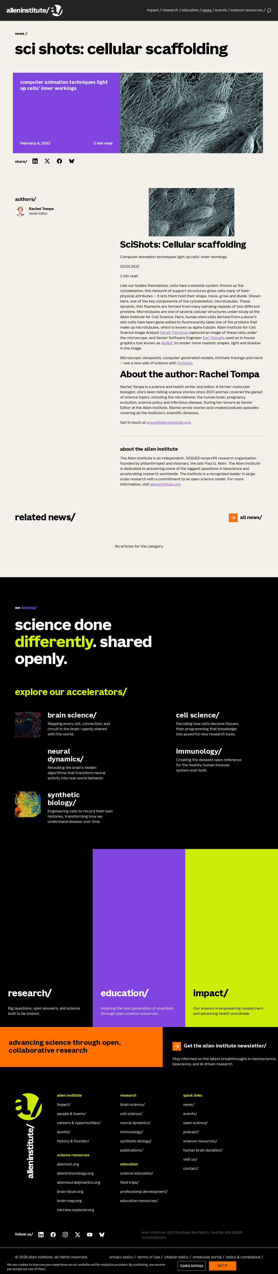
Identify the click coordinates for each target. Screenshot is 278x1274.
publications (130, 1150)
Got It (222, 1265)
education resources (138, 1201)
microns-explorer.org (75, 1210)
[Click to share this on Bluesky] (72, 161)
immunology (130, 1132)
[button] (154, 10)
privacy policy (121, 1257)
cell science (130, 1114)
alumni (63, 1132)
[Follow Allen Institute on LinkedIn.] (41, 1234)
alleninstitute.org (165, 484)
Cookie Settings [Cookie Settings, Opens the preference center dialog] (191, 1265)
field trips (128, 1183)
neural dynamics (134, 1123)
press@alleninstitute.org (168, 423)
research (170, 10)
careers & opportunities (78, 1123)
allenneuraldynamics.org (78, 1183)
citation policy (176, 1257)
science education (136, 1173)
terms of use (149, 1257)
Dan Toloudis (214, 338)
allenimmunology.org (75, 1173)
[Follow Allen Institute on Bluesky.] (102, 1234)
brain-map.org (69, 1201)
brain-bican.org (70, 1192)
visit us (189, 1159)
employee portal (207, 1257)
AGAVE (167, 343)
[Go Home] (32, 1135)
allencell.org (68, 1164)
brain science (131, 1105)
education (190, 10)
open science (194, 1123)
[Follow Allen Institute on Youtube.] (90, 1234)
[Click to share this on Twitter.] (47, 161)
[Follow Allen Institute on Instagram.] (65, 1234)
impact (153, 10)
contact (190, 1169)
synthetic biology (135, 1141)
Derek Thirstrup (174, 333)
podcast (190, 1132)
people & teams (70, 1114)
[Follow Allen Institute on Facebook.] (53, 1234)
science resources (247, 10)
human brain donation (202, 1150)
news (207, 10)
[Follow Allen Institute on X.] (77, 1234)
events (221, 10)
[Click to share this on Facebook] (59, 161)
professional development (143, 1192)
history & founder (72, 1141)
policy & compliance (243, 1257)
